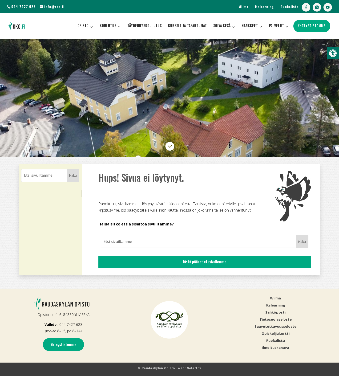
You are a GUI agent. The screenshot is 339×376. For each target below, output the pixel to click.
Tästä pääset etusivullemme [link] (204, 262)
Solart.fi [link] (194, 368)
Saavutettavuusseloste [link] (275, 326)
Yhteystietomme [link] (63, 344)
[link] (333, 53)
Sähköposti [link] (275, 312)
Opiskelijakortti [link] (276, 333)
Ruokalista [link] (289, 6)
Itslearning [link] (264, 6)
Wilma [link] (243, 6)
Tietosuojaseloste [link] (275, 319)
